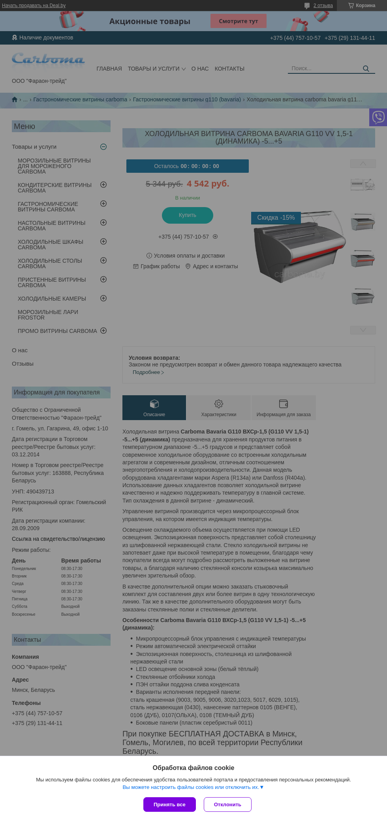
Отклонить (227, 804)
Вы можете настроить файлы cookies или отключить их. (190, 787)
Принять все (170, 804)
